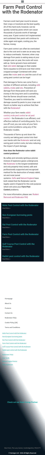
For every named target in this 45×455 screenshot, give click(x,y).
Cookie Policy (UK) (11, 323)
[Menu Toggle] (22, 1)
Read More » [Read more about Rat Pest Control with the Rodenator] (6, 227)
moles (14, 74)
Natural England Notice (9, 361)
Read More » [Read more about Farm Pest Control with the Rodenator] (6, 237)
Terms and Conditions (12, 327)
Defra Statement (7, 365)
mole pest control (17, 115)
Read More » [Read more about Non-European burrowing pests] (6, 218)
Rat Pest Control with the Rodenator (19, 224)
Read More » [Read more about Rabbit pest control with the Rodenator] (6, 259)
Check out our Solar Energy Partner (22, 402)
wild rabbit (11, 66)
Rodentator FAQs (11, 318)
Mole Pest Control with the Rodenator (20, 205)
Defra (14, 178)
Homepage (8, 299)
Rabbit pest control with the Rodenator (20, 256)
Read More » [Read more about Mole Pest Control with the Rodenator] (6, 208)
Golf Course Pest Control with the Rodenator (16, 347)
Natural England (27, 178)
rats (23, 74)
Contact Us (8, 313)
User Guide (5, 358)
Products (8, 308)
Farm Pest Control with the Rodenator (20, 234)
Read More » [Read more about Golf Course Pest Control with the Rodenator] (6, 249)
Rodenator (15, 108)
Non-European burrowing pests (17, 215)
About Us (8, 303)
